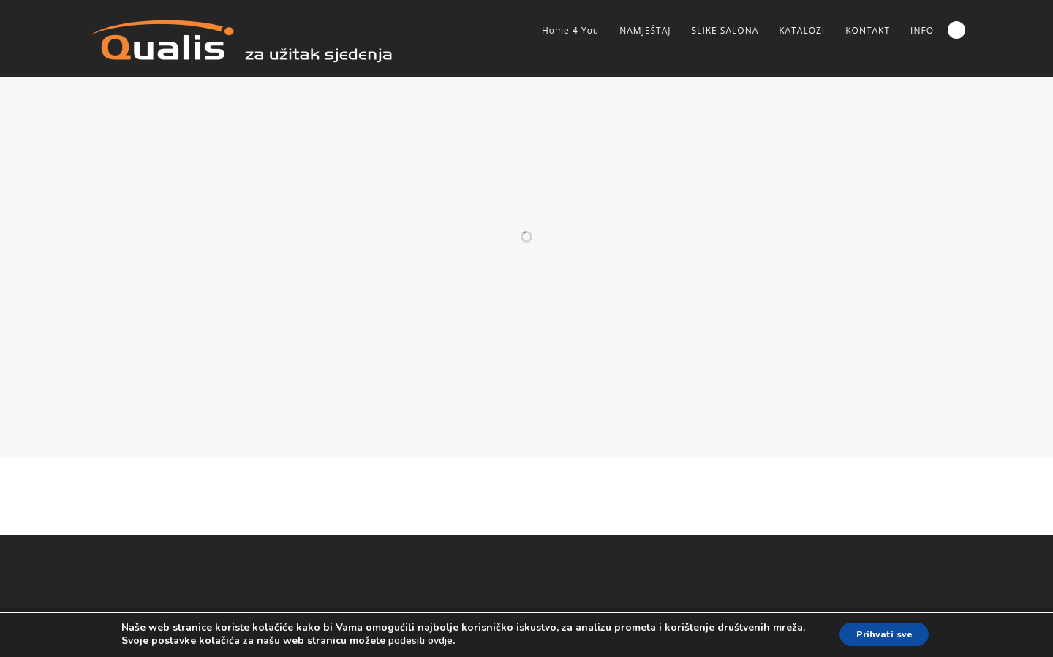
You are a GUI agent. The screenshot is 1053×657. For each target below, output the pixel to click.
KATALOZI (802, 30)
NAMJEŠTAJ (645, 30)
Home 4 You (570, 30)
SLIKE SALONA (725, 30)
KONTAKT (867, 30)
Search (956, 30)
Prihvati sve (884, 634)
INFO (922, 30)
